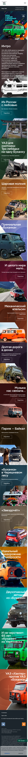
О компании (4, 712)
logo (4, 3)
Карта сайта (4, 715)
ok (24, 724)
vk (3, 724)
